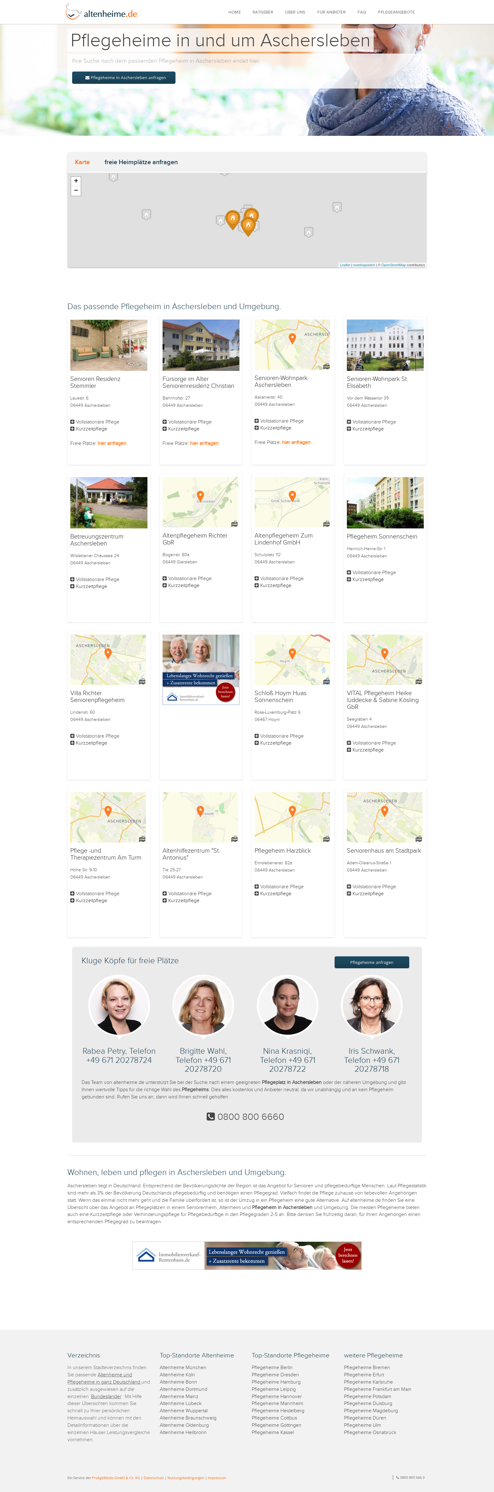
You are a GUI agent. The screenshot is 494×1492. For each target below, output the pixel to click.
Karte (82, 162)
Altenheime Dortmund (183, 1389)
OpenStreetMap (394, 265)
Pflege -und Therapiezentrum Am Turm (105, 854)
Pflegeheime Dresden (275, 1375)
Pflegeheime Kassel (273, 1433)
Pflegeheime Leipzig (274, 1389)
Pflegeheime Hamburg (276, 1382)
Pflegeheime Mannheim (277, 1404)
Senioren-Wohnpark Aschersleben (281, 381)
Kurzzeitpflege (91, 429)
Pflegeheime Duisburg (368, 1404)
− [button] (76, 191)
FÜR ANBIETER (331, 12)
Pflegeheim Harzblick (283, 851)
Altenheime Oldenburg (184, 1425)
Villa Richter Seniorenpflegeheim (97, 696)
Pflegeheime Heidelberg (278, 1411)
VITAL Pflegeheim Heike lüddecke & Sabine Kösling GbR (383, 700)
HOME (234, 12)
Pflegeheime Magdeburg (371, 1411)
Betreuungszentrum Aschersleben (96, 540)
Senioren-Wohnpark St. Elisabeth (377, 382)
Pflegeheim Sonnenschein (382, 536)
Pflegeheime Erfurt (364, 1375)
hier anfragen (112, 443)
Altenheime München (183, 1368)
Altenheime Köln (177, 1375)
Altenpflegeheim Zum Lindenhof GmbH (284, 539)
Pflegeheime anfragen (371, 962)
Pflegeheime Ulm (362, 1425)
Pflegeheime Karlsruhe (368, 1382)
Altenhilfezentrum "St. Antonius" (191, 854)
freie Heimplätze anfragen (141, 162)
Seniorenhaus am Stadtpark (384, 851)
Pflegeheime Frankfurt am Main (377, 1389)
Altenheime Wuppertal (184, 1411)
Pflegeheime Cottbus (274, 1418)
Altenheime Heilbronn (183, 1433)
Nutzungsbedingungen (186, 1477)
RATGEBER (263, 12)
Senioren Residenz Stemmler (95, 382)
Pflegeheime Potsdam (367, 1397)
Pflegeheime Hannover (277, 1397)
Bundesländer (106, 1397)
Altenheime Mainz (179, 1397)
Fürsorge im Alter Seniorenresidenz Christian (198, 382)
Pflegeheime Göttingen (277, 1425)
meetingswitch (364, 265)
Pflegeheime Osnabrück (370, 1433)
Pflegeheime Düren (365, 1418)
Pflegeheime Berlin (272, 1368)
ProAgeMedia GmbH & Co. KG (116, 1477)
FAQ (362, 12)
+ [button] (76, 181)
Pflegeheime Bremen (367, 1368)
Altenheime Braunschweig (188, 1418)
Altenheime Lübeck (181, 1404)
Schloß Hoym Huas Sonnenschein (281, 696)
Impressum (217, 1477)
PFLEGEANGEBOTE (396, 12)
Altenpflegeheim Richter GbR (195, 539)
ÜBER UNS (295, 12)
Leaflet (345, 265)
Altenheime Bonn (178, 1382)
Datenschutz (154, 1477)
